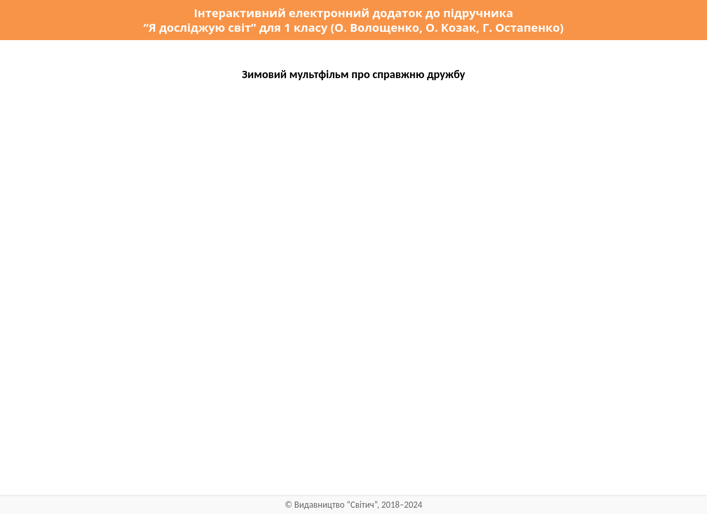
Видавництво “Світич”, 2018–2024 (358, 504)
